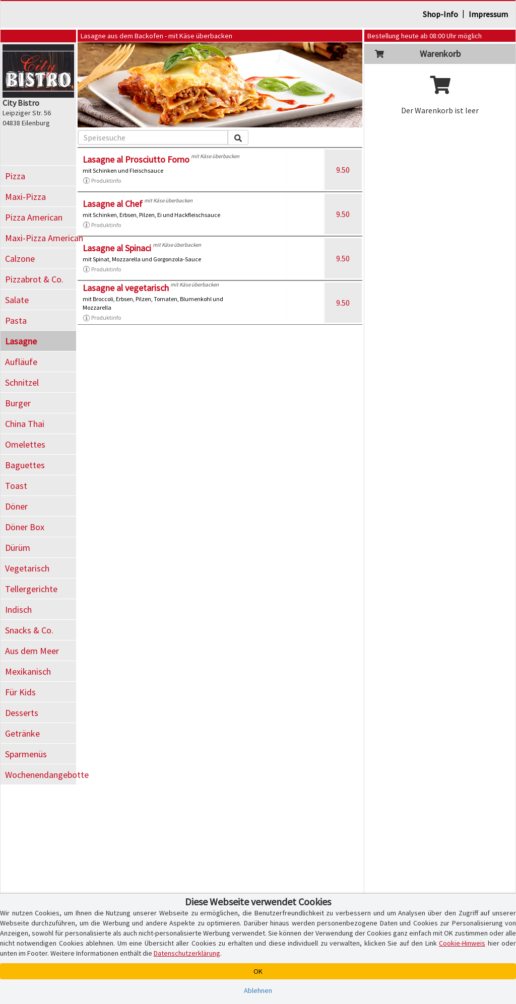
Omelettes (25, 444)
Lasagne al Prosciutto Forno (136, 159)
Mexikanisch (28, 671)
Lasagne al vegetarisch (126, 288)
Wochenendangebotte (40, 774)
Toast (16, 485)
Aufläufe (21, 362)
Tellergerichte (31, 589)
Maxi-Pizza (25, 196)
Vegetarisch (27, 568)
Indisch (18, 609)
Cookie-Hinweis (462, 943)
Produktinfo (102, 181)
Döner (16, 506)
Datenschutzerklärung (187, 953)
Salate (17, 300)
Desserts (21, 713)
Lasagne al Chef (113, 203)
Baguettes (25, 465)
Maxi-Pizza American (40, 238)
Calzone (20, 258)
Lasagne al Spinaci (117, 248)
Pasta (16, 320)
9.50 (343, 170)
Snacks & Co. (29, 630)
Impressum (488, 14)
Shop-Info (440, 14)
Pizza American (33, 217)
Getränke (22, 733)
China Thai (24, 423)
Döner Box (24, 527)
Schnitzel (22, 382)
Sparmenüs (26, 754)
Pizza (15, 176)
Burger (18, 403)
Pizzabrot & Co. (34, 279)
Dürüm (17, 547)
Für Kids (20, 692)
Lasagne (21, 341)
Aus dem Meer (32, 651)
